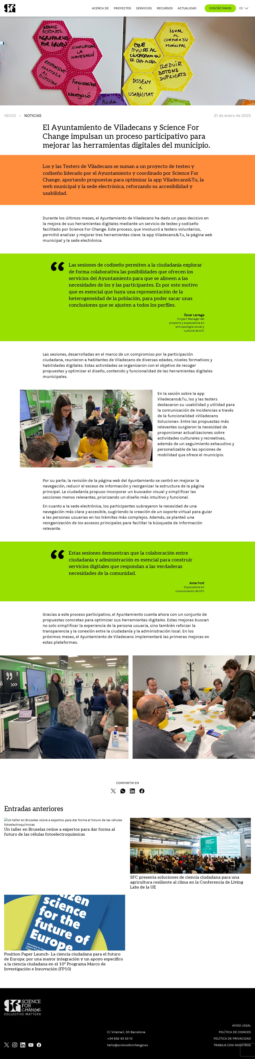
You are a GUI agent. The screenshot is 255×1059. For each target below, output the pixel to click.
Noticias (32, 115)
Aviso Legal (241, 1025)
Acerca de (100, 8)
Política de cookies (235, 1032)
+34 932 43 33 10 (120, 1038)
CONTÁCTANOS (220, 8)
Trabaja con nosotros (232, 1045)
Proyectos (122, 8)
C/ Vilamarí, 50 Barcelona (126, 1032)
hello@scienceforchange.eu (127, 1045)
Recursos (165, 8)
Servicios (144, 8)
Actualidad (187, 8)
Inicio (10, 115)
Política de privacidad (232, 1038)
